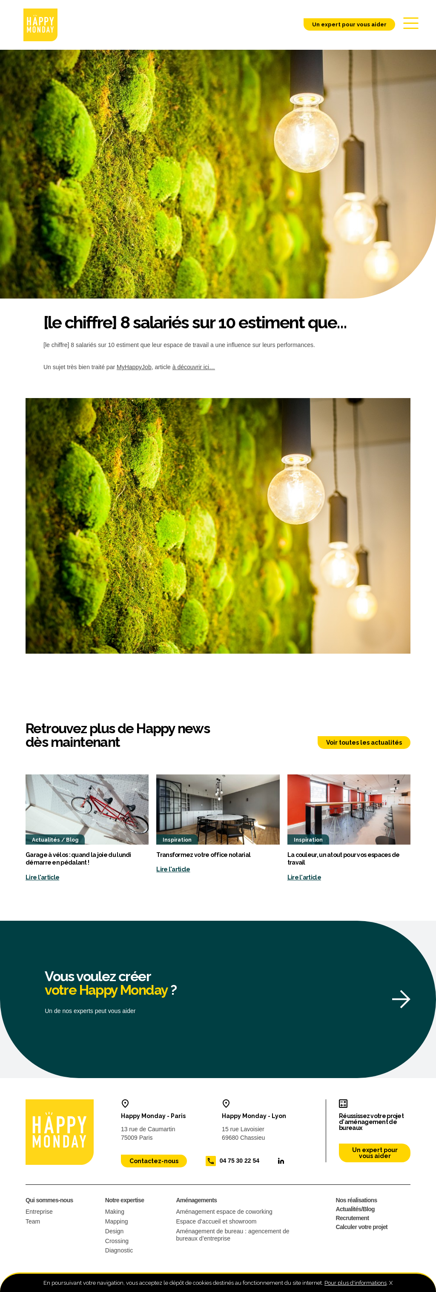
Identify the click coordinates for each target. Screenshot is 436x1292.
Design (114, 1232)
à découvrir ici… (193, 367)
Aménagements (196, 1201)
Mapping (116, 1222)
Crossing (117, 1241)
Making (114, 1212)
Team (33, 1222)
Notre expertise (124, 1201)
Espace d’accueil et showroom (216, 1222)
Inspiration (177, 840)
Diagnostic (119, 1251)
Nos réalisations (356, 1201)
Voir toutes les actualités (364, 743)
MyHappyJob (134, 367)
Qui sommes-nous (49, 1201)
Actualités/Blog (355, 1210)
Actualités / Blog (55, 840)
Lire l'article (42, 878)
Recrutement (352, 1218)
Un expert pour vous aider (343, 25)
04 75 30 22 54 (239, 1161)
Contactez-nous (153, 1162)
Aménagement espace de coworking (224, 1212)
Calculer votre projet (361, 1227)
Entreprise (39, 1212)
